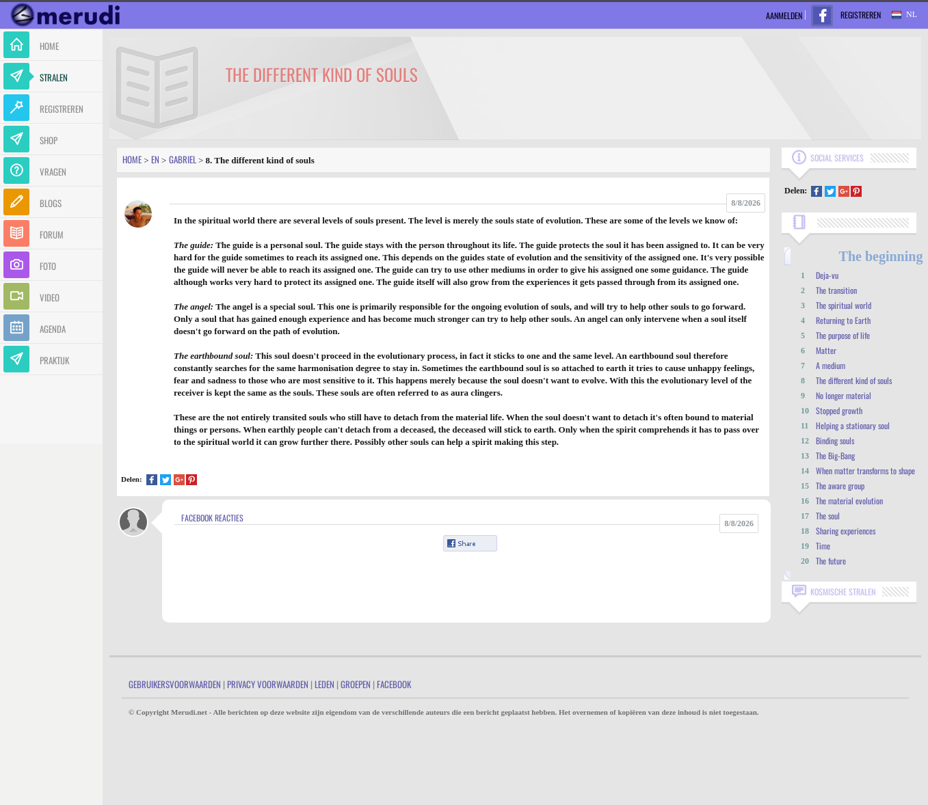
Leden (324, 684)
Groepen (356, 684)
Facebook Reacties (212, 517)
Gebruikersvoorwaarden (175, 684)
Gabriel (182, 159)
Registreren (860, 15)
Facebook (394, 684)
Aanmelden (784, 15)
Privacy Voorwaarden (267, 684)
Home (132, 159)
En (155, 159)
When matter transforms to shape (865, 470)
